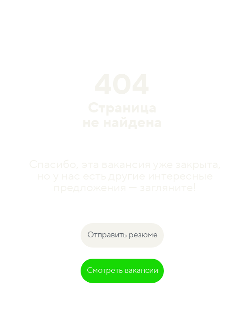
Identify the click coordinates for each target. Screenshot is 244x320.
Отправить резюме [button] (122, 235)
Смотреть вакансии (122, 270)
